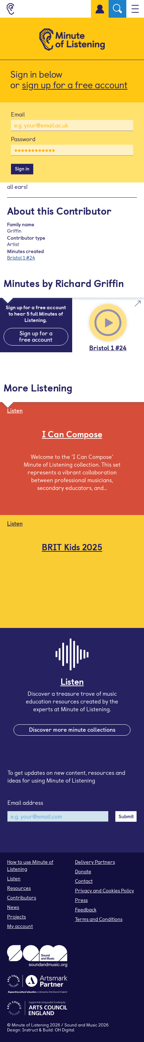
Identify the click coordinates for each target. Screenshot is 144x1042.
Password (23, 138)
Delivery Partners (95, 862)
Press (81, 900)
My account (20, 926)
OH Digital (64, 1029)
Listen (14, 878)
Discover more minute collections (72, 729)
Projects (16, 916)
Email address (25, 802)
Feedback (86, 909)
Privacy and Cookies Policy (104, 890)
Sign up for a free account (35, 336)
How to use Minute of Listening (30, 865)
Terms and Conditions (98, 919)
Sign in (22, 168)
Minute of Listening (30, 1025)
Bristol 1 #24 (21, 257)
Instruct (30, 1029)
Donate (83, 871)
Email (18, 114)
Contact (84, 881)
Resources (19, 888)
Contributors (21, 897)
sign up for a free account (74, 84)
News (13, 907)
